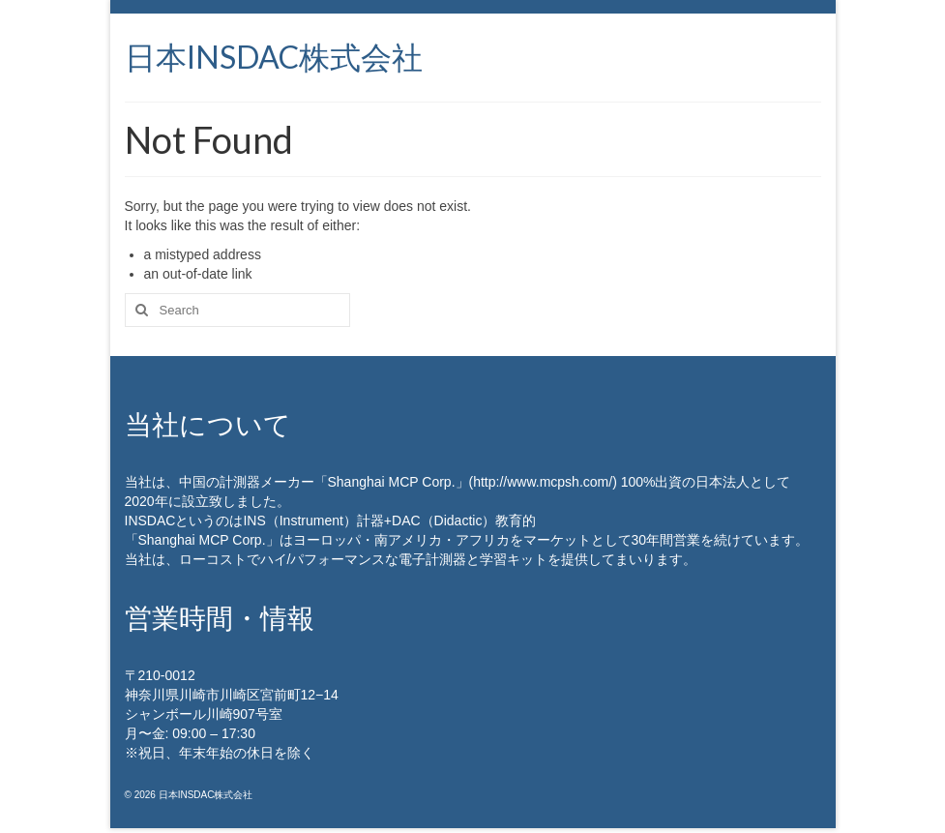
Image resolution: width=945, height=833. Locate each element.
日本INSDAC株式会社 (274, 56)
